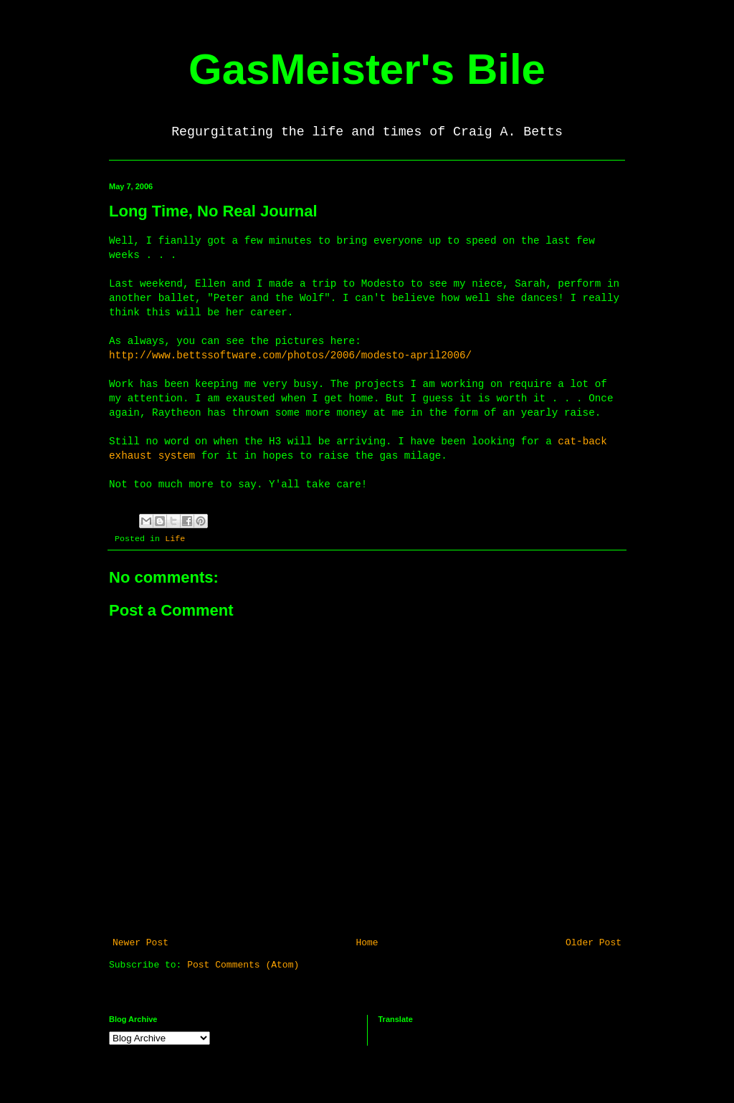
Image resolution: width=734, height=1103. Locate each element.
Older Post (593, 942)
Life (175, 539)
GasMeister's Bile (367, 69)
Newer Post (140, 942)
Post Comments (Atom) (243, 965)
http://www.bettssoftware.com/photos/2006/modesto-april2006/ (290, 355)
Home (367, 942)
